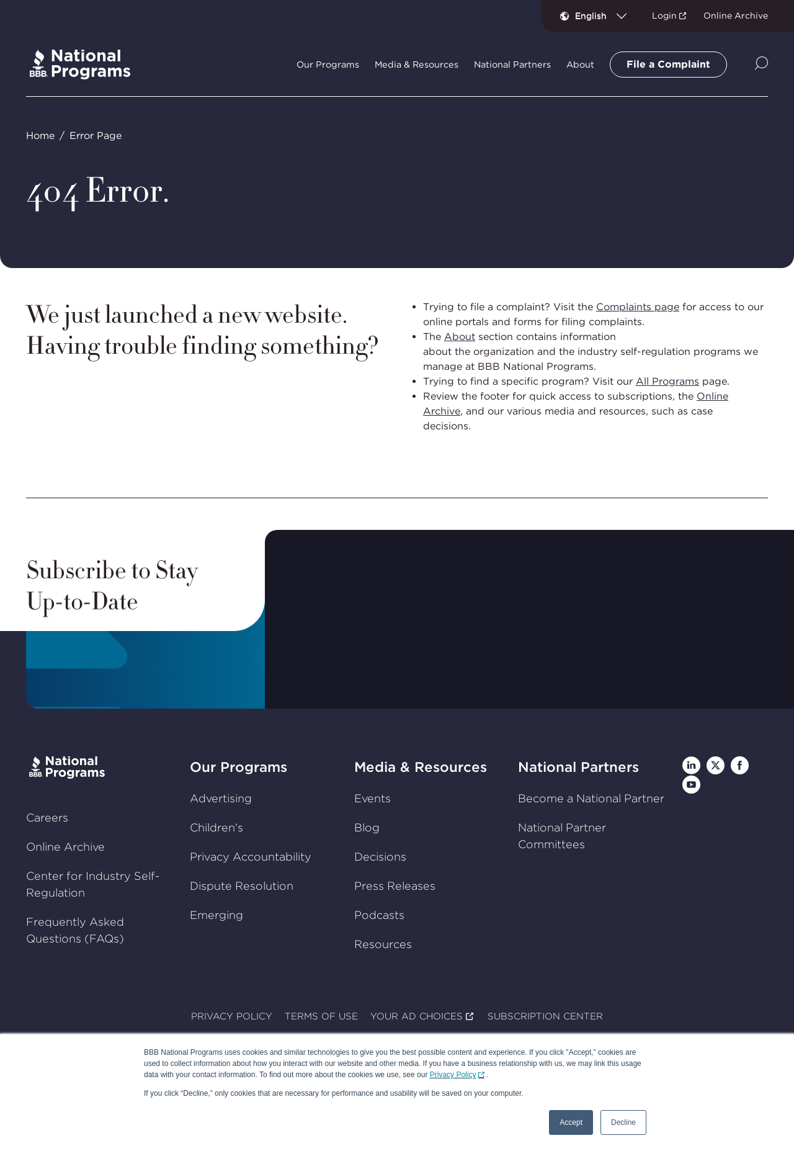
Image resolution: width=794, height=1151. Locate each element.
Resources (383, 943)
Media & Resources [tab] (416, 64)
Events (372, 797)
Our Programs (238, 766)
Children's (216, 826)
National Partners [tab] (512, 64)
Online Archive (735, 15)
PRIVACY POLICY (231, 1016)
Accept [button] (571, 1122)
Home (40, 135)
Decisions (380, 855)
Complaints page (637, 307)
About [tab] (580, 64)
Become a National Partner (591, 797)
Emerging (216, 914)
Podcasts (379, 914)
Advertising (221, 797)
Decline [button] (623, 1122)
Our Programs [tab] (328, 64)
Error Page (95, 135)
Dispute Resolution (241, 885)
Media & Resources (420, 766)
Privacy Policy (453, 1074)
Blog (367, 826)
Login (664, 15)
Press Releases (394, 885)
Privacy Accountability (250, 855)
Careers (47, 817)
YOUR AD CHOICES (416, 1016)
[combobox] (605, 15)
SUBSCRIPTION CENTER (545, 1016)
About (459, 337)
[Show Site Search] (761, 64)
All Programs (667, 381)
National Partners (578, 766)
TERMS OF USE (321, 1016)
